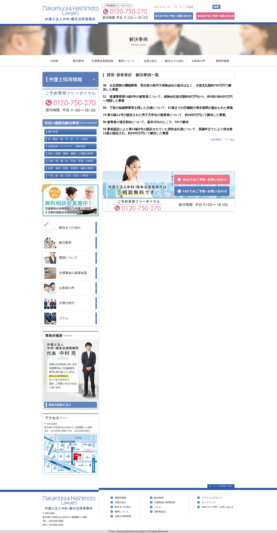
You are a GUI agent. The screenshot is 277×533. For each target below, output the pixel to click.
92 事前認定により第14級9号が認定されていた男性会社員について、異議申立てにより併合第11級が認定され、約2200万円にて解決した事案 (167, 131)
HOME (54, 60)
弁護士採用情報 (123, 516)
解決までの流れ (174, 60)
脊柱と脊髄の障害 (70, 153)
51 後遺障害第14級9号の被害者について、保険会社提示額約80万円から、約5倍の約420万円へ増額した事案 (168, 98)
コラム (56, 318)
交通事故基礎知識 (102, 60)
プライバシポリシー (212, 497)
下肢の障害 (68, 175)
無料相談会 (160, 511)
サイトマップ (162, 7)
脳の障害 (53, 131)
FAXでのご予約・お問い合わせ (173, 16)
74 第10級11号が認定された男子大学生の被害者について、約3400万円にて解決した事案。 (166, 115)
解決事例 (78, 60)
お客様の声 (198, 60)
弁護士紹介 (150, 60)
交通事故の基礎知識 (65, 273)
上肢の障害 (70, 160)
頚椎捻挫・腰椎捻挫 (67, 146)
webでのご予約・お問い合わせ (218, 507)
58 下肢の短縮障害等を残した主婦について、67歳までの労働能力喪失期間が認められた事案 (168, 107)
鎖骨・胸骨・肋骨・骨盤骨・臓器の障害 (70, 168)
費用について (126, 60)
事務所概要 (222, 60)
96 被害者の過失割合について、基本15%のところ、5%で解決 (146, 122)
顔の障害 (68, 139)
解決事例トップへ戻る (222, 139)
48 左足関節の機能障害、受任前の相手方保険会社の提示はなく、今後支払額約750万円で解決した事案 (167, 87)
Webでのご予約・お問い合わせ (214, 16)
